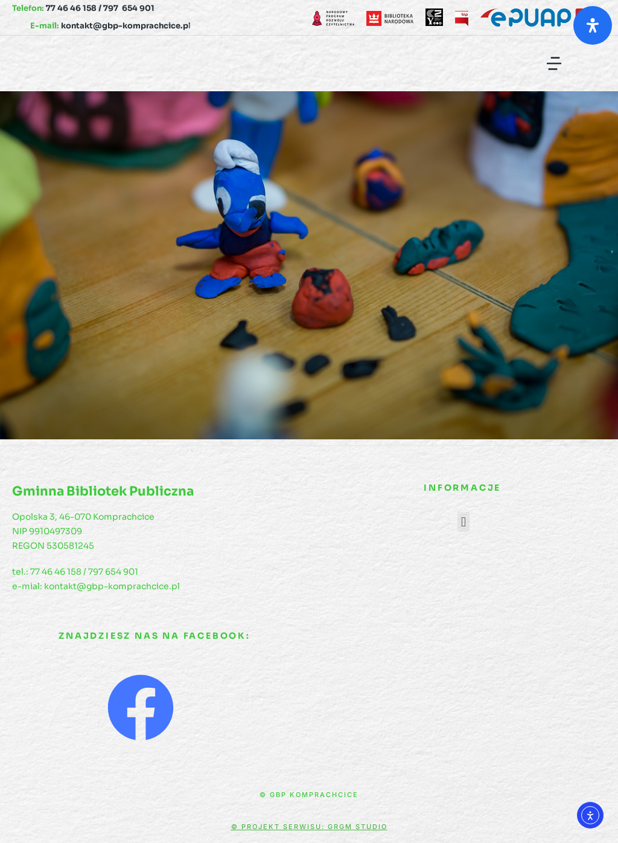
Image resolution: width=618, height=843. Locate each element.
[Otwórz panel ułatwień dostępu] (592, 25)
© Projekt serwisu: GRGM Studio (309, 826)
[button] (554, 63)
